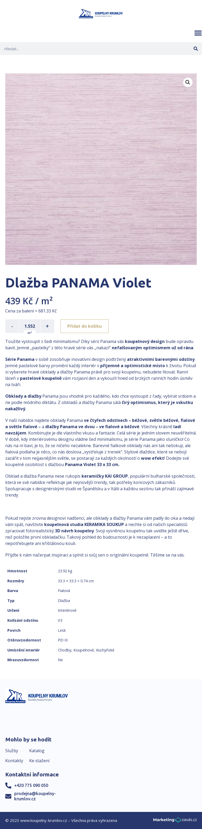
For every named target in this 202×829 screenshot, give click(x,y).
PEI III (63, 640)
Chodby (64, 650)
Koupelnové (83, 650)
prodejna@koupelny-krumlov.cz (35, 796)
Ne (60, 659)
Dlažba (64, 600)
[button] (198, 33)
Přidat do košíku (84, 326)
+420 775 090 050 (31, 785)
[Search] (195, 48)
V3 (60, 620)
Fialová (64, 590)
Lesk (62, 630)
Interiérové (67, 610)
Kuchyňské (105, 650)
